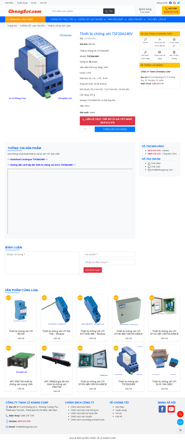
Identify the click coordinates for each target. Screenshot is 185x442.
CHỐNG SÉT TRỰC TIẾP (64, 19)
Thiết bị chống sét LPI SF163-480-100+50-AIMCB (92, 383)
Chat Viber (154, 163)
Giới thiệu (9, 2)
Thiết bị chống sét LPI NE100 (21, 332)
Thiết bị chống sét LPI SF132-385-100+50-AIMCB (164, 332)
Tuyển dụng (22, 2)
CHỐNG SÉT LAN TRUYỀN (92, 19)
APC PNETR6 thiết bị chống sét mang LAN (20, 383)
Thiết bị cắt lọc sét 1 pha (59, 25)
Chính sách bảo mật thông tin (84, 410)
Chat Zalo (154, 166)
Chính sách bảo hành (80, 407)
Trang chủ (12, 25)
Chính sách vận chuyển (81, 416)
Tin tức (34, 2)
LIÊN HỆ (162, 19)
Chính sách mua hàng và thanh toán (87, 419)
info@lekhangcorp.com (160, 169)
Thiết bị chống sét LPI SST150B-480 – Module (92, 332)
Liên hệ (43, 2)
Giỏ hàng (145, 10)
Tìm (109, 11)
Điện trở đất (137, 19)
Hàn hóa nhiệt (117, 19)
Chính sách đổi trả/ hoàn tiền (84, 413)
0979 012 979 (24, 421)
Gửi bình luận (92, 270)
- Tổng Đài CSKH (162, 153)
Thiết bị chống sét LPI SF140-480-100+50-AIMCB (128, 332)
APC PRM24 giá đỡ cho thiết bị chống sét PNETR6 (56, 384)
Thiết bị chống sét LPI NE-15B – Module (56, 332)
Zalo (180, 422)
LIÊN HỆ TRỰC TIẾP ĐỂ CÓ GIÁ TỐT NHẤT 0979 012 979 (107, 121)
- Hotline (158, 150)
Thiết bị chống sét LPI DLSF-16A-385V (164, 383)
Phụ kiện (152, 19)
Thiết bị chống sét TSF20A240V (128, 383)
